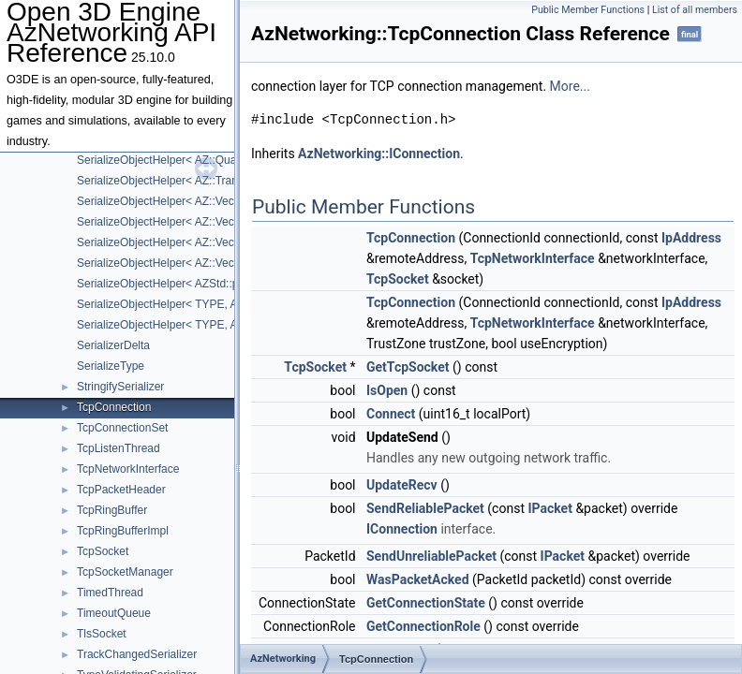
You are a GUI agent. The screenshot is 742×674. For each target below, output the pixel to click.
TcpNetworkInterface (128, 469)
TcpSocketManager (125, 572)
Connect (390, 413)
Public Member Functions (588, 10)
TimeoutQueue (114, 613)
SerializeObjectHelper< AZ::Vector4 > (170, 242)
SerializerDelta (113, 345)
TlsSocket (101, 633)
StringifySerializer (120, 386)
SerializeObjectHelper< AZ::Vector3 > (170, 221)
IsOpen (387, 390)
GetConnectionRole (423, 626)
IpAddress (691, 237)
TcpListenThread (118, 448)
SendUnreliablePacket (431, 556)
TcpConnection (114, 407)
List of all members (694, 10)
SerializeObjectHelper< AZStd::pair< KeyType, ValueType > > (229, 283)
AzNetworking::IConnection (379, 153)
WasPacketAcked (417, 579)
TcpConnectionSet (122, 427)
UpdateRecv (402, 484)
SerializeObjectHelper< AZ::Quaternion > (178, 160)
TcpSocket (102, 551)
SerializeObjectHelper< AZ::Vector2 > (170, 201)
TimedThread (110, 592)
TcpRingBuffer (112, 510)
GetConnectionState (425, 602)
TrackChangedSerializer (137, 654)
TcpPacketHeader (121, 489)
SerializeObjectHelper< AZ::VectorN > (171, 263)
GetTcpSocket (408, 366)
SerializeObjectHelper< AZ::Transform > (176, 180)
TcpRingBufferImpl (123, 530)
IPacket (549, 508)
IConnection (402, 528)
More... (570, 86)
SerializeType (110, 366)
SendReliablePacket (425, 508)
